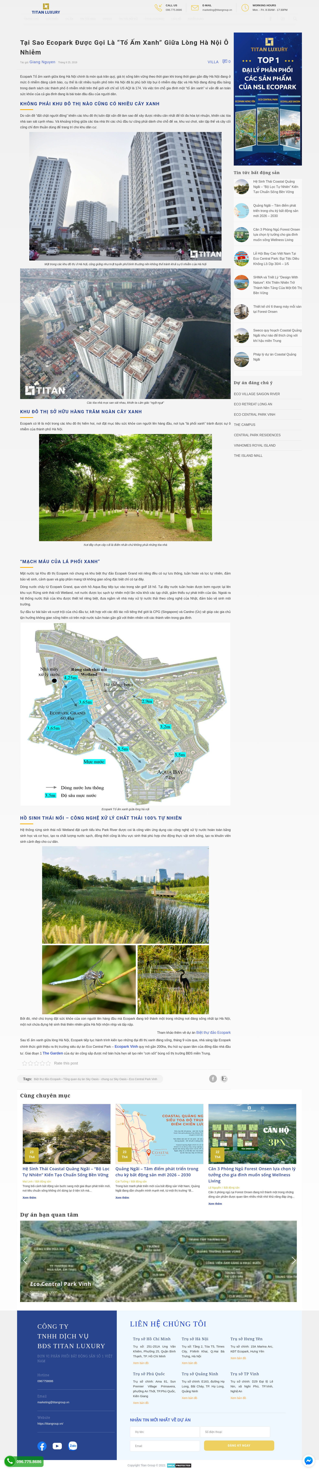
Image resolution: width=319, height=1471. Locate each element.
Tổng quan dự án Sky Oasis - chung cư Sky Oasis (95, 1079)
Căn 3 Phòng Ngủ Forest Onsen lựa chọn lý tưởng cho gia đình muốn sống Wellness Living (276, 235)
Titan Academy (155, 22)
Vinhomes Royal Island (255, 445)
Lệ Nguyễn (214, 1187)
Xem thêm (29, 1197)
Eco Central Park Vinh (143, 1079)
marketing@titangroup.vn (217, 9)
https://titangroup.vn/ (50, 1423)
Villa (213, 62)
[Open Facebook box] (271, 22)
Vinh (54, 1292)
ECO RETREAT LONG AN (253, 404)
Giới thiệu (52, 22)
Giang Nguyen (42, 62)
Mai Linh (28, 1181)
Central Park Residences (257, 435)
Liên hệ (176, 22)
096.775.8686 (174, 9)
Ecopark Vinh (126, 1047)
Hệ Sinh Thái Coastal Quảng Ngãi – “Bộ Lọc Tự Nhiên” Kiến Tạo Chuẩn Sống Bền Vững (275, 187)
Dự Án (69, 22)
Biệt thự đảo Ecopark (213, 1032)
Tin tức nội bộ (128, 22)
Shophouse (38, 1292)
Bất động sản (43, 1181)
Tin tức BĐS (88, 22)
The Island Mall (248, 455)
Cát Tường (122, 1181)
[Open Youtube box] (283, 22)
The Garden (53, 1053)
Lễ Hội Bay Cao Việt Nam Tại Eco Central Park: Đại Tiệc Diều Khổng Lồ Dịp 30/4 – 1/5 (276, 259)
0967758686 (45, 1381)
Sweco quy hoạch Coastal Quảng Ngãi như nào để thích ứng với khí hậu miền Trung (277, 335)
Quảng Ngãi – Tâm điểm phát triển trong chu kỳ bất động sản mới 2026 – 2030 (275, 211)
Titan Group (147, 1465)
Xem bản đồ (141, 1363)
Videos (107, 22)
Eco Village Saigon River (257, 394)
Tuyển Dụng (196, 22)
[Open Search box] (296, 22)
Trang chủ (31, 22)
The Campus (244, 424)
